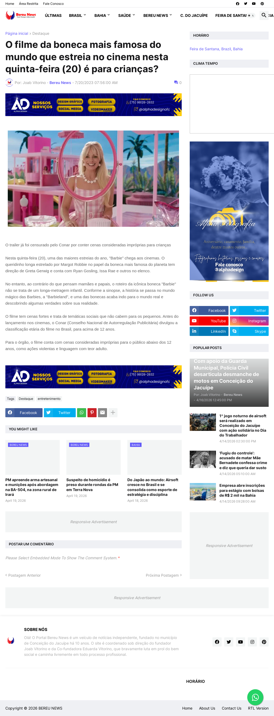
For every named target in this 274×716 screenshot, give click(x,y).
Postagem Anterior (24, 575)
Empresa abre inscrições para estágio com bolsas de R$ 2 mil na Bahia (242, 490)
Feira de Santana (233, 15)
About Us (207, 708)
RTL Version (258, 708)
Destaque (40, 34)
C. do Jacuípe (194, 15)
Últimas (53, 15)
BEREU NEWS (50, 708)
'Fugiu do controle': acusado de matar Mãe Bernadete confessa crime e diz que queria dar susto (243, 460)
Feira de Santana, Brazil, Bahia (216, 49)
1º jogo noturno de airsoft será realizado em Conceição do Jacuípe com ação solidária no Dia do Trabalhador (242, 425)
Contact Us (231, 708)
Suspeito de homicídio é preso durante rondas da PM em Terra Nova (92, 484)
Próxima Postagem (162, 575)
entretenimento (49, 399)
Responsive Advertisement (93, 521)
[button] (251, 15)
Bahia (100, 15)
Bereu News (155, 15)
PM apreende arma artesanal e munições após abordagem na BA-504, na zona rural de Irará (31, 487)
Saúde (124, 15)
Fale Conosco (53, 4)
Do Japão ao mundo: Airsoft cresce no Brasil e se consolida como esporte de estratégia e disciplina (152, 487)
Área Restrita (28, 4)
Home (9, 4)
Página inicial (16, 34)
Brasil (75, 15)
